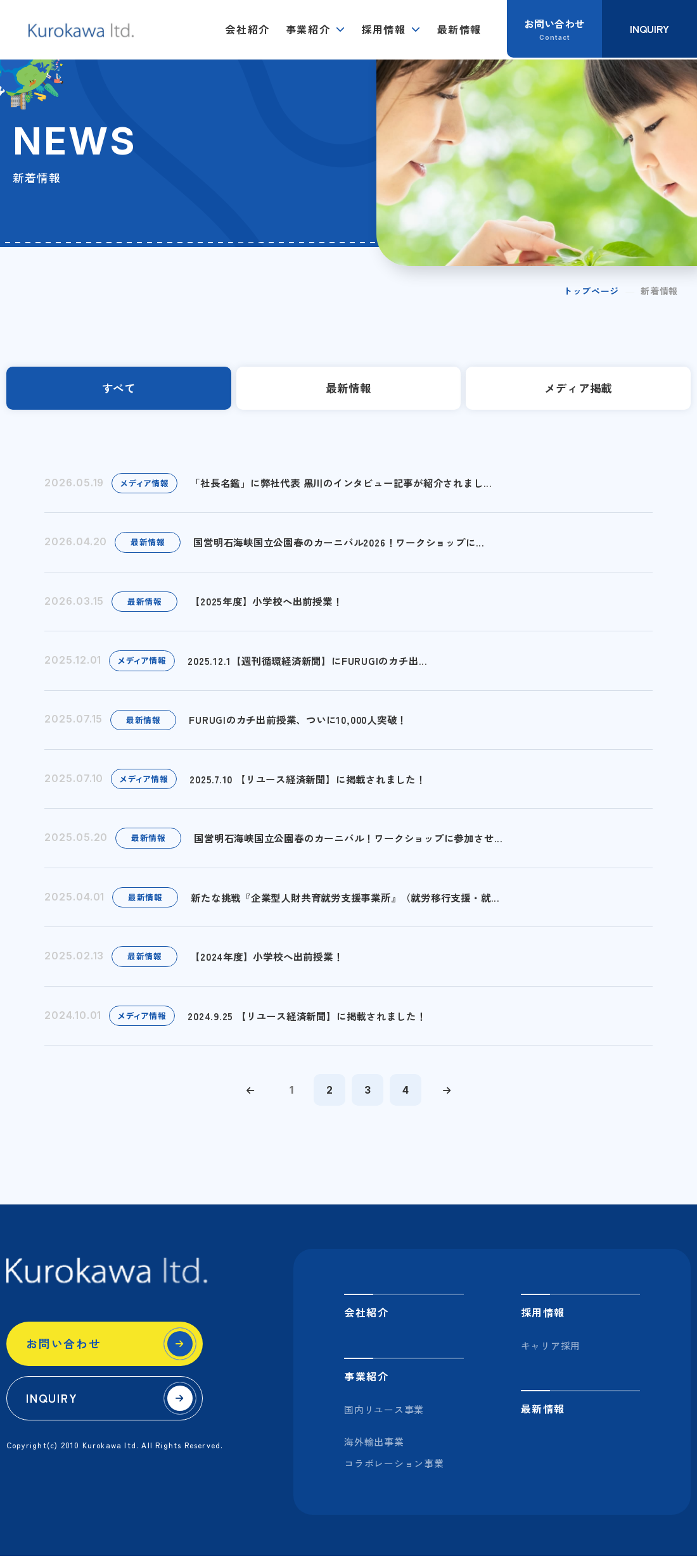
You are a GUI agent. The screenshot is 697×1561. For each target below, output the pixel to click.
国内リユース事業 (384, 1415)
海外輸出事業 (374, 1447)
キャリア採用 (551, 1351)
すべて (119, 389)
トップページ (591, 290)
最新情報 (459, 29)
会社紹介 (247, 29)
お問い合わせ (63, 1349)
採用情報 (383, 29)
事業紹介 (308, 29)
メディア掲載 (578, 389)
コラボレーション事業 (394, 1469)
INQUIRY (52, 1403)
